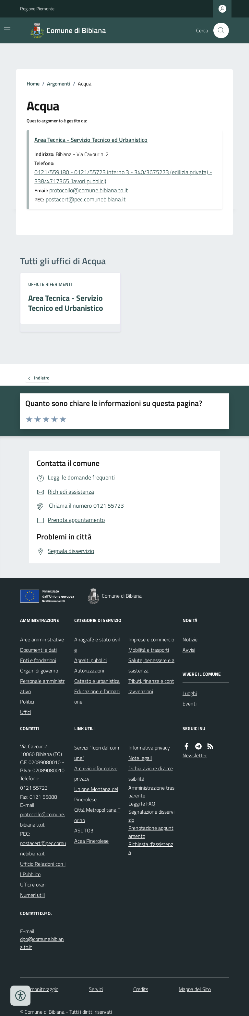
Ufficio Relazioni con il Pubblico (42, 869)
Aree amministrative (42, 639)
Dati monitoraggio (39, 989)
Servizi (96, 989)
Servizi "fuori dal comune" (96, 753)
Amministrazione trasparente (151, 792)
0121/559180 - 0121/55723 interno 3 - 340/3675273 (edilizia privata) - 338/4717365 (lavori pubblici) (123, 177)
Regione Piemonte (37, 8)
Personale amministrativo (42, 686)
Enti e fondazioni (38, 660)
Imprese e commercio (151, 639)
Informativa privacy (149, 747)
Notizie (190, 639)
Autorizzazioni (89, 670)
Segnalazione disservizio (151, 816)
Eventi (189, 703)
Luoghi (190, 693)
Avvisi (189, 650)
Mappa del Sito (195, 989)
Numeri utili (32, 895)
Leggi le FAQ (141, 803)
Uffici (25, 712)
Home (33, 83)
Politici (27, 702)
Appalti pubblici (90, 660)
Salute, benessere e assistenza (151, 665)
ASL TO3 (83, 830)
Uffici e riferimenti (50, 284)
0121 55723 (34, 788)
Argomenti (58, 83)
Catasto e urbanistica (97, 681)
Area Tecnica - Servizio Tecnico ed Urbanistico (91, 139)
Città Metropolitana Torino (97, 815)
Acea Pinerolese (91, 841)
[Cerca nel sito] (218, 30)
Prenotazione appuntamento (150, 832)
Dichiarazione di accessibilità (150, 773)
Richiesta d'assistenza (150, 848)
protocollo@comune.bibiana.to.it (88, 190)
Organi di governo (39, 670)
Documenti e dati (38, 650)
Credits (140, 989)
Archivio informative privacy (95, 773)
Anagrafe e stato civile (97, 645)
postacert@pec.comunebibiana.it (85, 199)
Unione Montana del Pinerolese (96, 794)
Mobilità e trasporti (148, 650)
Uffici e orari (32, 884)
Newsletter (195, 755)
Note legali (140, 758)
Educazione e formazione (97, 696)
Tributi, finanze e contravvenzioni (151, 686)
